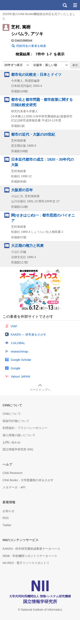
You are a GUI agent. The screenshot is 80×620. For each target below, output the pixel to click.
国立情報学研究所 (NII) (18, 449)
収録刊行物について (16, 421)
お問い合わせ (11, 442)
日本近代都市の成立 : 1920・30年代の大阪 (42, 162)
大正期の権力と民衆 (27, 245)
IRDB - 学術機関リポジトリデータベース (30, 556)
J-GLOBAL (18, 343)
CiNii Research (12, 473)
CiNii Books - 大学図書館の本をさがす (28, 480)
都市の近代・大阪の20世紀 (33, 134)
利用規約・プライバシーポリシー (25, 428)
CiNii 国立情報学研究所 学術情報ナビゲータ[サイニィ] (19, 5)
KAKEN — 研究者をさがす (28, 334)
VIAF (14, 326)
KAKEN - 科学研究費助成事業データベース (31, 548)
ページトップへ (40, 389)
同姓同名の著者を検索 (31, 46)
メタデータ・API (14, 487)
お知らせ (9, 511)
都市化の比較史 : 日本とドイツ (36, 74)
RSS (6, 518)
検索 (65, 5)
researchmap (19, 351)
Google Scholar (21, 359)
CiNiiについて (12, 413)
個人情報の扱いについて (19, 435)
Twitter (7, 525)
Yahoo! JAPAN (20, 376)
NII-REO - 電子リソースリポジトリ (26, 563)
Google (15, 368)
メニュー (75, 5)
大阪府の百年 (22, 190)
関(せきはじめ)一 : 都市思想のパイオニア (43, 218)
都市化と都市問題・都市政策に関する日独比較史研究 (42, 102)
